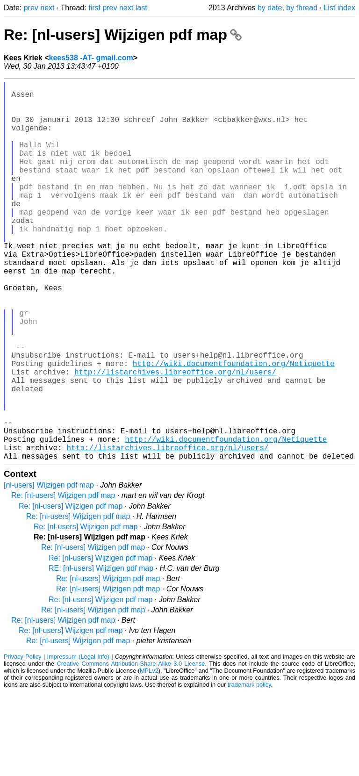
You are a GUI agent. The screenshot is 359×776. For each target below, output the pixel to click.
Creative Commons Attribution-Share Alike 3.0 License (131, 747)
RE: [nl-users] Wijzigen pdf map (101, 652)
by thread (301, 8)
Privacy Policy (22, 740)
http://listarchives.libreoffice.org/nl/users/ (175, 437)
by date (270, 8)
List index (339, 8)
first (94, 8)
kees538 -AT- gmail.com (91, 58)
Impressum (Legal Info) (78, 740)
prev (31, 8)
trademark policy (249, 768)
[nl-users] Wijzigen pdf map (49, 569)
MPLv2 (149, 754)
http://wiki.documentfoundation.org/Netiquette (234, 427)
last (141, 8)
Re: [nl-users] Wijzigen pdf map (123, 34)
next (47, 8)
